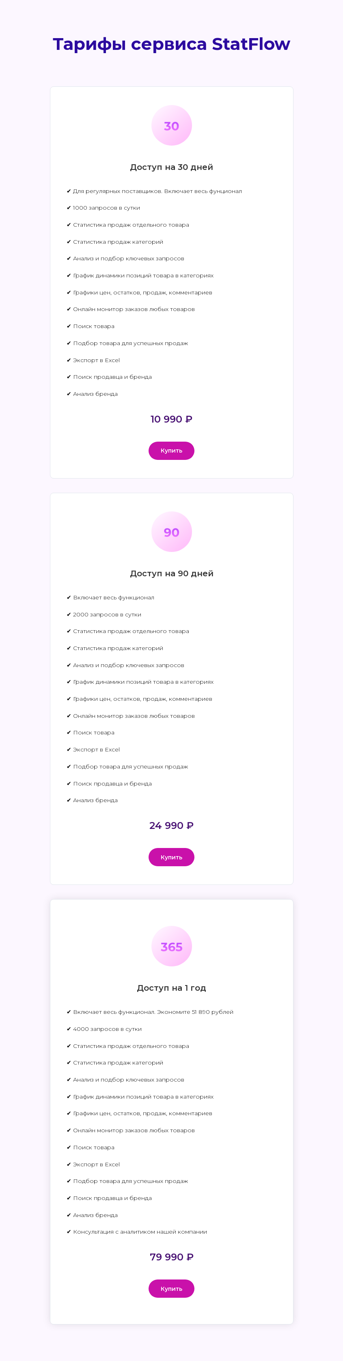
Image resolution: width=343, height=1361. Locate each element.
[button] (171, 451)
